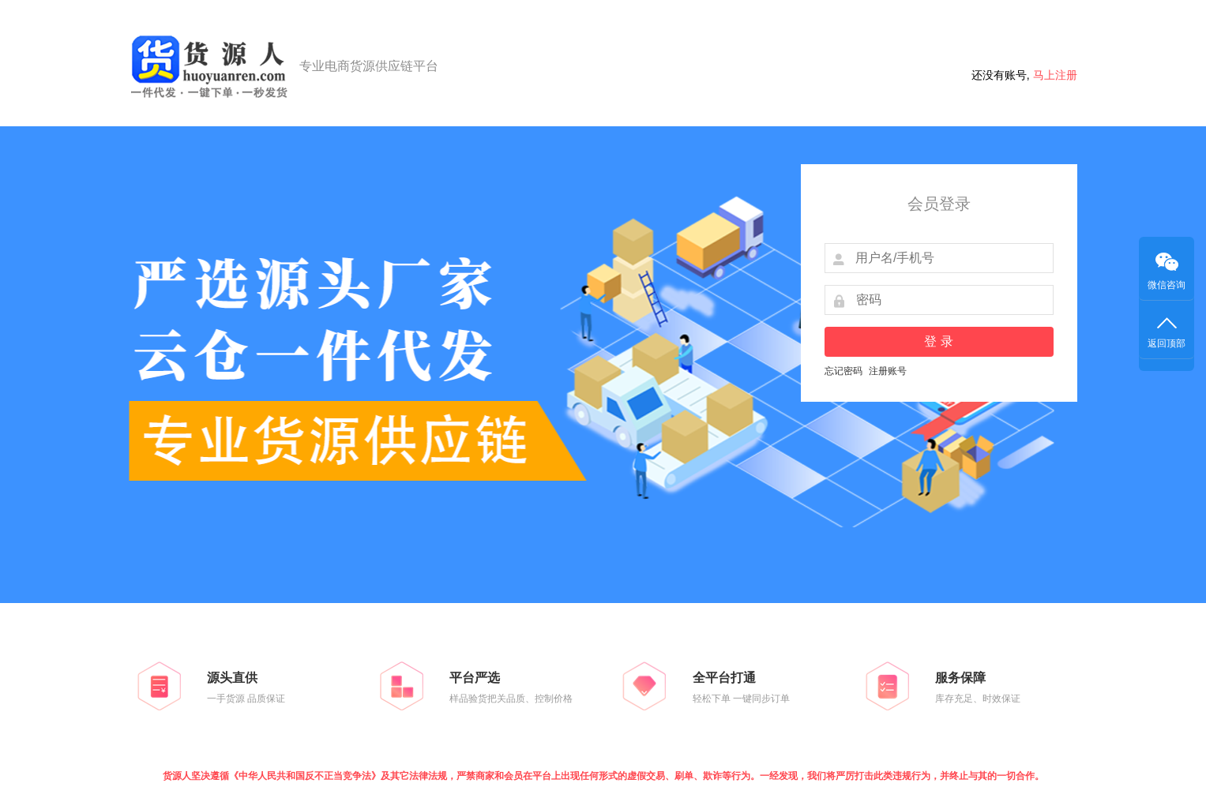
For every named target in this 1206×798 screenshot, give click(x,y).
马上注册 (1055, 75)
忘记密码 (843, 371)
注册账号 (888, 371)
